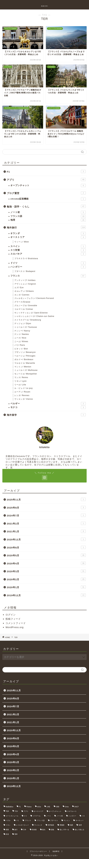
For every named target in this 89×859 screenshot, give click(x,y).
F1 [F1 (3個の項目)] (20, 807)
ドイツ (48, 263)
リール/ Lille (20, 385)
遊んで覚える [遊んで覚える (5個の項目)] (79, 829)
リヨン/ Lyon (20, 381)
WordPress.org (15, 627)
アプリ (46, 179)
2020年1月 (46, 587)
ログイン (11, 614)
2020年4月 (46, 563)
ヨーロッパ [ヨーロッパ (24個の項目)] (79, 820)
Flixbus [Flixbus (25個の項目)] (29, 807)
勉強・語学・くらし (46, 206)
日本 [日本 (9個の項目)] (24, 829)
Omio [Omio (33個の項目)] (67, 807)
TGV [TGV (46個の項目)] (16, 811)
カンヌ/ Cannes (21, 295)
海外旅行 (46, 227)
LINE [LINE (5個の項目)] (48, 807)
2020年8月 (46, 547)
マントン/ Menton (22, 367)
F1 (46, 171)
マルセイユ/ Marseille (24, 363)
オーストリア (48, 237)
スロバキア (48, 254)
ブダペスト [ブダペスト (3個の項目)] (54, 820)
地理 (48, 220)
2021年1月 (46, 531)
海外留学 (46, 414)
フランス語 (48, 216)
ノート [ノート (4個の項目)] (48, 816)
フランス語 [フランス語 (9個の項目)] (41, 820)
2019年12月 (46, 595)
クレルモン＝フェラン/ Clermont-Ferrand (34, 298)
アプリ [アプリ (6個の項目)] (26, 811)
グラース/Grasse (22, 302)
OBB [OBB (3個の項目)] (57, 807)
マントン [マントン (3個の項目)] (67, 820)
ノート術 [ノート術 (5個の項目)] (59, 816)
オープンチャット (48, 185)
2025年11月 (46, 499)
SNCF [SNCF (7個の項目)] (76, 807)
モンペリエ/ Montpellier (25, 374)
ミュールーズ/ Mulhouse (26, 370)
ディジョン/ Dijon (22, 323)
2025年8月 (46, 507)
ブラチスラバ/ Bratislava (26, 258)
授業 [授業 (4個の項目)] (7, 829)
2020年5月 (46, 555)
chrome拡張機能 (48, 198)
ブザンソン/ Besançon (25, 352)
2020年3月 (46, 571)
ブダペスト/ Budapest (24, 271)
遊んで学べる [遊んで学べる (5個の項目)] (64, 829)
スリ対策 (48, 250)
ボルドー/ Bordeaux (23, 359)
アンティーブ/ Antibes (25, 280)
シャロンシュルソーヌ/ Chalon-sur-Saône (34, 316)
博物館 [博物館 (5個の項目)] (62, 825)
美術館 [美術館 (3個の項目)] (34, 829)
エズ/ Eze (19, 287)
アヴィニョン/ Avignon (25, 284)
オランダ (48, 233)
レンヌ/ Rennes (21, 395)
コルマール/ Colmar (23, 309)
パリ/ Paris (19, 345)
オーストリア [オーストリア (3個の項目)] (38, 811)
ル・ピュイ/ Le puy (23, 388)
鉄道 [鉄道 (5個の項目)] (7, 834)
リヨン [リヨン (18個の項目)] (8, 825)
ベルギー (48, 403)
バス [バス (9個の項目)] (83, 816)
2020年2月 (46, 579)
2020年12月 (46, 539)
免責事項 (55, 851)
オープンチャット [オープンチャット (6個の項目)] (55, 811)
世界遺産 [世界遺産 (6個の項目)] (51, 825)
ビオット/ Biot (21, 349)
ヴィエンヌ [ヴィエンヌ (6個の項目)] (38, 825)
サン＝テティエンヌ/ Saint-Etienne (31, 313)
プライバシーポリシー (38, 851)
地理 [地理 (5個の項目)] (80, 825)
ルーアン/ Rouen (22, 392)
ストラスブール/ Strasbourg (27, 320)
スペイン (48, 246)
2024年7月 (46, 515)
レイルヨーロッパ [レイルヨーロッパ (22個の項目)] (22, 825)
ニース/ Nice (20, 338)
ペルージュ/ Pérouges (24, 356)
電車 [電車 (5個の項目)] (16, 834)
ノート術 (48, 212)
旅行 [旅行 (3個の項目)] (16, 829)
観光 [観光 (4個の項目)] (43, 829)
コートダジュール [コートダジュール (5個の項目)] (12, 816)
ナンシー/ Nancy (22, 331)
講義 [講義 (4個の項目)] (52, 829)
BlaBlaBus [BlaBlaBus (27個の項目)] (9, 807)
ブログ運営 (46, 192)
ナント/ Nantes (21, 334)
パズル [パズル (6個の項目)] (8, 820)
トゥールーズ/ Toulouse (25, 327)
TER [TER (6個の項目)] (7, 811)
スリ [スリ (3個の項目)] (25, 816)
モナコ (48, 407)
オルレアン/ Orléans (24, 291)
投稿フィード (13, 619)
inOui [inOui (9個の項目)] (39, 807)
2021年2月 (46, 523)
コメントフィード (16, 623)
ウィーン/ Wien (21, 242)
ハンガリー (48, 266)
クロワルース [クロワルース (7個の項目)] (72, 811)
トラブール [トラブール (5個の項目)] (36, 816)
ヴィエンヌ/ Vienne (23, 399)
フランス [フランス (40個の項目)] (28, 820)
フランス (48, 275)
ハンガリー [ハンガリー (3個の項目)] (72, 816)
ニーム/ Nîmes (21, 341)
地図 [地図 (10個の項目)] (71, 825)
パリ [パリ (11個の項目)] (17, 820)
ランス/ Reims (21, 377)
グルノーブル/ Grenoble (25, 305)
